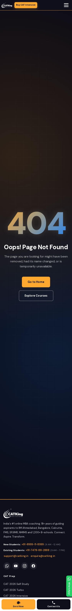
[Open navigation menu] (66, 5)
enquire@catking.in (43, 556)
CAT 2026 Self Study (16, 584)
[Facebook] (33, 565)
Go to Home (36, 282)
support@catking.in (16, 556)
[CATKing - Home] (7, 5)
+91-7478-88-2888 (37, 550)
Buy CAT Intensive (26, 5)
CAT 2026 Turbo (13, 590)
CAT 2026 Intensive (15, 595)
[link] (13, 513)
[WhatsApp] (6, 565)
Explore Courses (36, 295)
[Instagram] (24, 565)
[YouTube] (15, 565)
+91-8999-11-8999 (33, 544)
